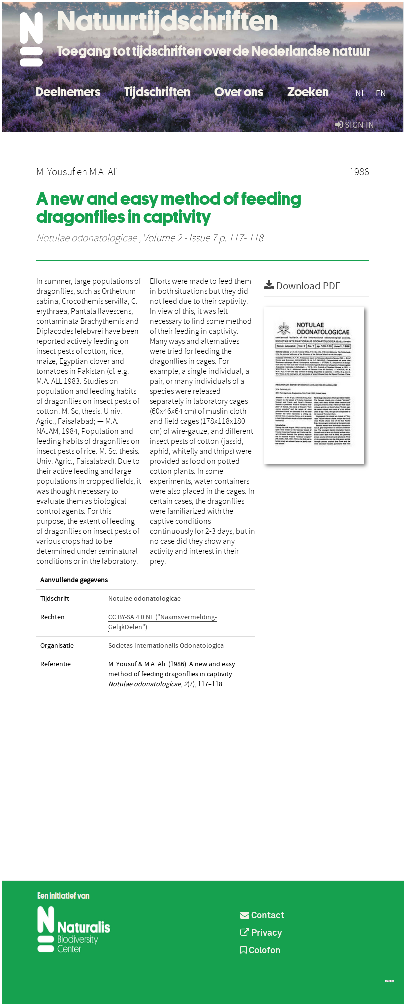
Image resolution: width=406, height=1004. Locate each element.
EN (381, 93)
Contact (262, 916)
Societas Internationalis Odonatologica (166, 646)
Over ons (239, 91)
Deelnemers (68, 91)
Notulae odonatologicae (86, 238)
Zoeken (308, 91)
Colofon (260, 951)
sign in (355, 125)
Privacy (261, 933)
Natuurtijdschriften (167, 21)
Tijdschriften (157, 91)
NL (361, 93)
